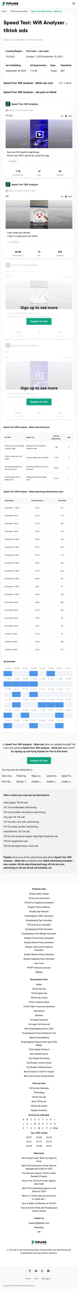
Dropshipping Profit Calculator (39, 929)
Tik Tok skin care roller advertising (21, 821)
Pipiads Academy (39, 1110)
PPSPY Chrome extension (39, 968)
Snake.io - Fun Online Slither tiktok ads (68, 781)
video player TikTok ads (16, 802)
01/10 (49, 1141)
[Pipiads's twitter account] (36, 1271)
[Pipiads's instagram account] (48, 1271)
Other (54, 1128)
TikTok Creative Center (39, 1002)
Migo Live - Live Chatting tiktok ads (39, 775)
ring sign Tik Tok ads (14, 817)
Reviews (39, 1015)
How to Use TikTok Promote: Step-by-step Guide (39, 1182)
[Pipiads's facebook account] (30, 1271)
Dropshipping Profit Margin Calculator (39, 933)
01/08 (39, 1146)
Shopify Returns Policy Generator (39, 954)
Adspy (39, 984)
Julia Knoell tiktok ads (53, 775)
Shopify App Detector (39, 911)
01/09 (29, 1146)
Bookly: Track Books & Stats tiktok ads (24, 781)
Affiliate (38, 972)
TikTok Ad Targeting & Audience (39, 902)
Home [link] (4, 11)
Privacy (28, 1278)
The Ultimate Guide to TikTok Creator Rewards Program (39, 1175)
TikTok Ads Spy (39, 989)
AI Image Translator (39, 1020)
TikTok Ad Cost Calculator (39, 925)
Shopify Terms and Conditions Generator (39, 948)
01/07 (49, 1146)
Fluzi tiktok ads (9, 781)
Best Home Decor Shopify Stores (39, 1076)
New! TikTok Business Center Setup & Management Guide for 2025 (39, 1167)
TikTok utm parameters (39, 898)
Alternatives (39, 1011)
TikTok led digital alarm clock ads (21, 846)
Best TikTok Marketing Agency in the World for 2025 (39, 1190)
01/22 (49, 1137)
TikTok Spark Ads (39, 993)
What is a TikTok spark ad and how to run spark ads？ (39, 1197)
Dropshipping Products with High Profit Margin (39, 1043)
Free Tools (39, 963)
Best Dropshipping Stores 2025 (39, 1028)
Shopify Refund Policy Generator (39, 942)
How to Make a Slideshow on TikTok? (39, 1203)
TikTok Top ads (39, 1097)
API (39, 1232)
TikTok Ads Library (39, 997)
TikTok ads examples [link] (19, 11)
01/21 (29, 1141)
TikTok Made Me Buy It (38, 1049)
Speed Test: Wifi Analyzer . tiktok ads (68, 775)
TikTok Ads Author (39, 1106)
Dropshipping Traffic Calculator (39, 916)
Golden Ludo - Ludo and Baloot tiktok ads (39, 781)
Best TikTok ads (39, 1101)
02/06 (39, 1137)
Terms (36, 1278)
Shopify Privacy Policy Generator (39, 938)
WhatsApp (39, 1227)
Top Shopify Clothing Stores (39, 1067)
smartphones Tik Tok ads (17, 831)
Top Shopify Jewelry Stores (39, 1063)
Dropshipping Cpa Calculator (39, 920)
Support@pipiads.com (39, 1223)
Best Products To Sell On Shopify (39, 1071)
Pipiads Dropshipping (39, 1037)
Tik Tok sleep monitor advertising (21, 826)
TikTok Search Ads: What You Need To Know (39, 1159)
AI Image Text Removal (39, 1024)
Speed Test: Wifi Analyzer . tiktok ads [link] (46, 11)
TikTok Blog (39, 1092)
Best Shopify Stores (39, 1054)
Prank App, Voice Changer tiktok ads (24, 775)
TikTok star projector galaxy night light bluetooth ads (31, 836)
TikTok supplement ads (16, 841)
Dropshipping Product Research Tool (39, 1033)
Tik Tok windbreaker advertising (20, 807)
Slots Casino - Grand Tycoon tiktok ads (9, 775)
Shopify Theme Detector (39, 907)
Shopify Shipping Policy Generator (39, 959)
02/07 (29, 1137)
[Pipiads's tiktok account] (42, 1271)
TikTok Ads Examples (39, 1088)
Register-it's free (39, 321)
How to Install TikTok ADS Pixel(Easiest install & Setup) (39, 1209)
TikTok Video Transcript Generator (39, 1006)
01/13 (39, 1141)
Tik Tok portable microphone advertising (24, 812)
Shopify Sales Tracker (39, 894)
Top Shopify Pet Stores (39, 1058)
